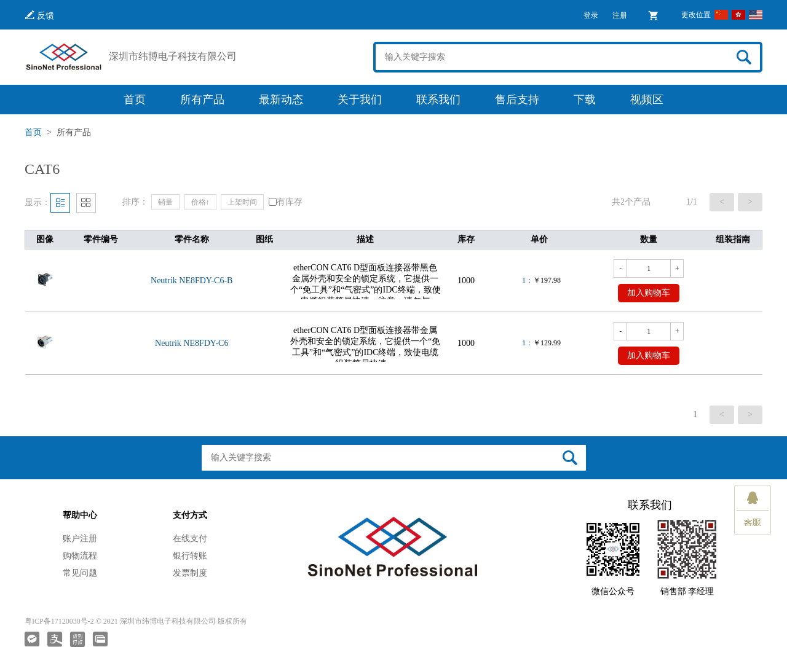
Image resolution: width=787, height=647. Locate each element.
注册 (619, 15)
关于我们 (360, 99)
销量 (165, 202)
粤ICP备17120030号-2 (59, 621)
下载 (585, 99)
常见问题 (80, 573)
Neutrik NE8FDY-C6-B (191, 280)
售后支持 (517, 99)
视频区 (646, 99)
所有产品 (202, 99)
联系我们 (438, 99)
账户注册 (80, 538)
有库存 (286, 201)
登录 (590, 15)
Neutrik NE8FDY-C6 (191, 343)
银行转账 (190, 555)
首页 (135, 99)
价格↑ (200, 202)
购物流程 (80, 555)
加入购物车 (648, 292)
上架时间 (242, 202)
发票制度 (190, 573)
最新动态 (281, 99)
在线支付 (190, 538)
